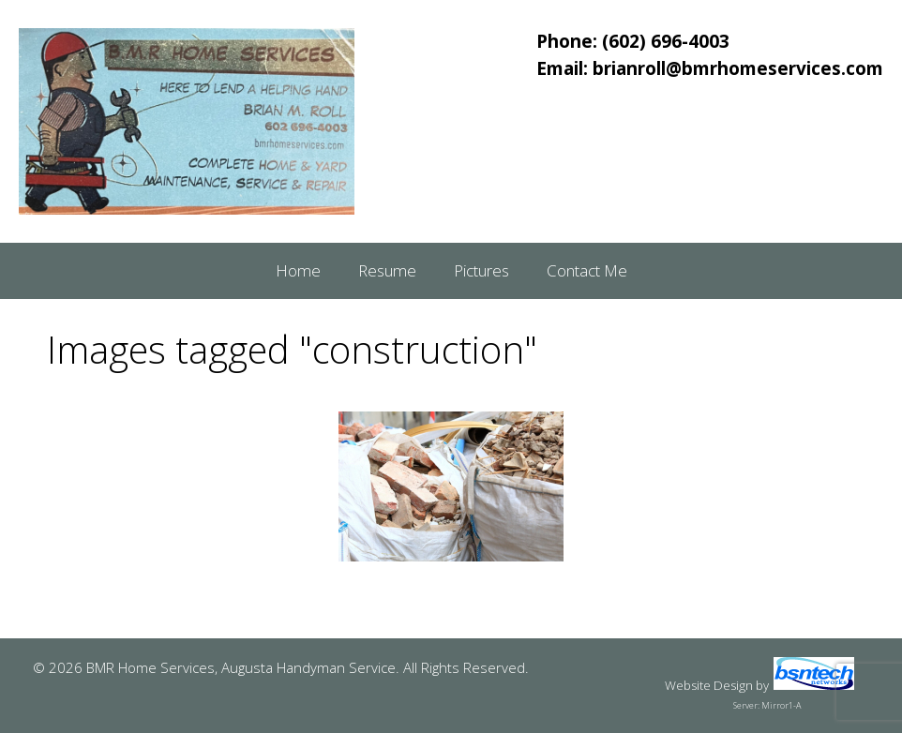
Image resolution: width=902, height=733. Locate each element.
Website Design (709, 685)
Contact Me (587, 270)
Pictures (481, 270)
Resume (387, 270)
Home (298, 270)
